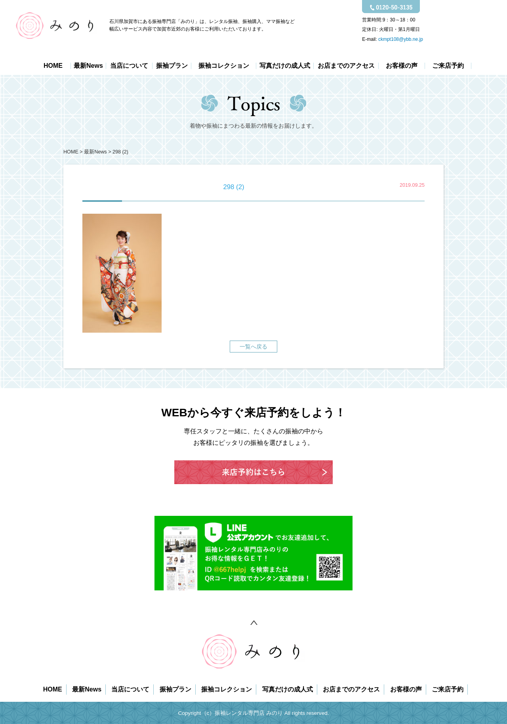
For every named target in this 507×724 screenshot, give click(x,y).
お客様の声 (401, 66)
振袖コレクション (223, 66)
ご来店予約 (448, 66)
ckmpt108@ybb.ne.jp (400, 39)
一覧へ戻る (253, 346)
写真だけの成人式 (284, 66)
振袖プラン (172, 66)
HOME (53, 66)
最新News (88, 66)
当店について (129, 66)
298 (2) (120, 152)
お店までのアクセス (346, 66)
